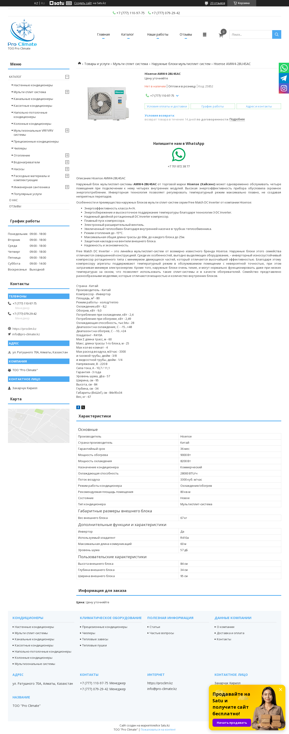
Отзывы (186, 34)
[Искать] (276, 34)
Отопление (22, 155)
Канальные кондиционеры (33, 99)
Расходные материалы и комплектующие (32, 178)
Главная (103, 34)
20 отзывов (217, 3)
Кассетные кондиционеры (33, 106)
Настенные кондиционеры (33, 85)
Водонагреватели (27, 162)
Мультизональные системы (35, 664)
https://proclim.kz (24, 329)
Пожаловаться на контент (158, 729)
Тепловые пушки (94, 645)
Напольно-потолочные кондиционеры (30, 114)
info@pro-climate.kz (26, 334)
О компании (225, 627)
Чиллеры (20, 148)
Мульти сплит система (130, 64)
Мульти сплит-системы (31, 633)
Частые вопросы (162, 633)
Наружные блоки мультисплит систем (180, 64)
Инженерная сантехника (32, 187)
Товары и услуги (97, 64)
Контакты (224, 639)
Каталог (127, 34)
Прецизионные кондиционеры (36, 141)
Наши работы (157, 34)
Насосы (19, 169)
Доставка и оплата (230, 633)
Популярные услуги (28, 194)
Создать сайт (83, 3)
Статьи (155, 627)
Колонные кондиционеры (32, 124)
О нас (13, 200)
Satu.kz (165, 725)
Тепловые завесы (95, 639)
